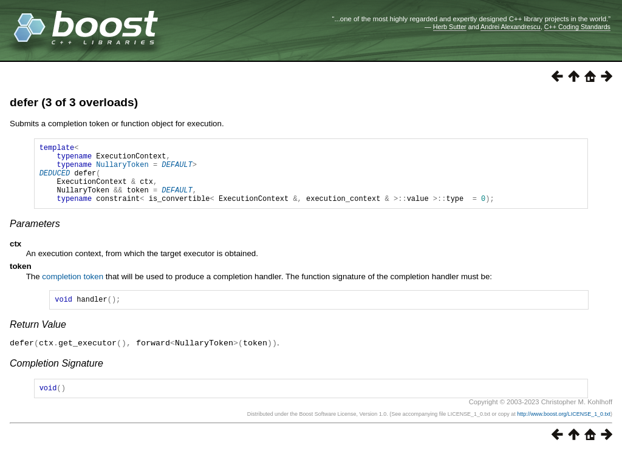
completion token (72, 289)
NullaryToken (122, 169)
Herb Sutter (449, 26)
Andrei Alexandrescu (510, 26)
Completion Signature (56, 377)
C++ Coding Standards (577, 26)
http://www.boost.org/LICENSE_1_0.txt (563, 430)
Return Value (38, 339)
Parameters (35, 236)
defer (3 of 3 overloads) (74, 102)
